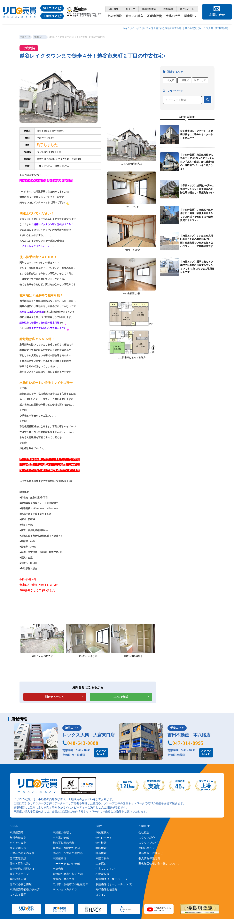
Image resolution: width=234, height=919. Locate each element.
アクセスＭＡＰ (101, 752)
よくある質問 (18, 894)
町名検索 (101, 853)
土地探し (101, 863)
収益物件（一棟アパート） (112, 879)
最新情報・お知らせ (150, 853)
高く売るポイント (21, 874)
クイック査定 (18, 842)
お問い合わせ (146, 848)
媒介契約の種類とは (22, 868)
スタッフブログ (148, 842)
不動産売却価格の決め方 (25, 889)
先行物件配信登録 (106, 889)
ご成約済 (169, 80)
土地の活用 (173, 16)
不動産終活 (59, 858)
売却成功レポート (21, 848)
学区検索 (101, 848)
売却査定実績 (18, 858)
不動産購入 (102, 832)
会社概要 (113, 9)
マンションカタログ (65, 889)
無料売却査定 (149, 9)
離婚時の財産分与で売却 (68, 874)
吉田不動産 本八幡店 (189, 734)
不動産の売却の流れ (22, 853)
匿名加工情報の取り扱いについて (158, 863)
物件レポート (187, 9)
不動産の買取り (62, 832)
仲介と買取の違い (21, 863)
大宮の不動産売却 (63, 879)
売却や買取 (114, 16)
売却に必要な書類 (21, 884)
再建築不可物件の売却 (66, 848)
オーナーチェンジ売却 (66, 863)
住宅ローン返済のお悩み (68, 853)
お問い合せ (217, 14)
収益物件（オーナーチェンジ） (115, 884)
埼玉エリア (200, 80)
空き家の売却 (61, 837)
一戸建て (184, 80)
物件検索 (101, 842)
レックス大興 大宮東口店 (88, 734)
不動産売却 (16, 832)
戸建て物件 (102, 858)
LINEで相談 (120, 696)
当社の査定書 (18, 879)
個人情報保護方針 (149, 858)
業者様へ (190, 16)
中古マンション (105, 868)
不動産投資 (154, 16)
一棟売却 (58, 868)
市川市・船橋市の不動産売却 (70, 884)
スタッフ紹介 (146, 837)
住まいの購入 (134, 16)
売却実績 (168, 9)
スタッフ (130, 9)
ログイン (101, 894)
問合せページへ (54, 696)
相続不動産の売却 (63, 842)
